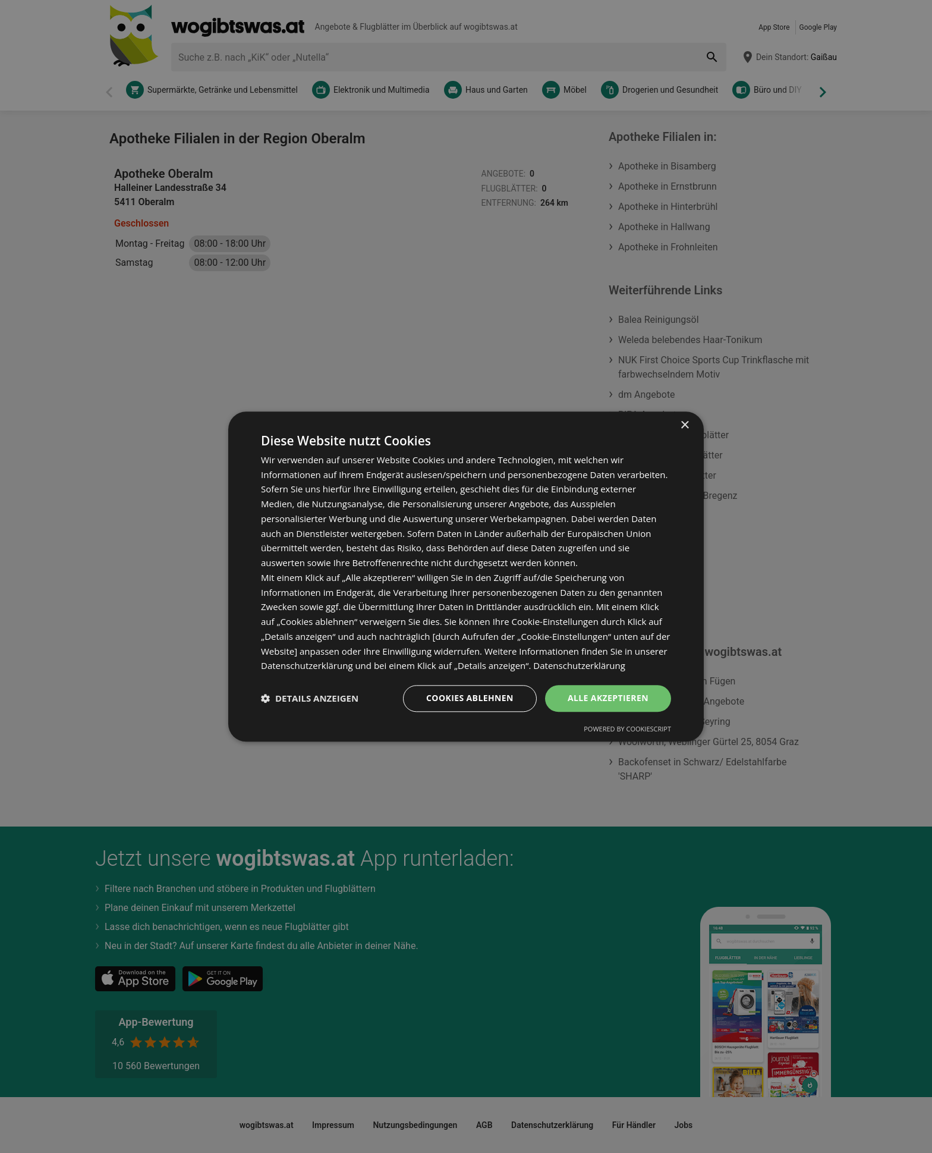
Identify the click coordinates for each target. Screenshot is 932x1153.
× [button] (684, 425)
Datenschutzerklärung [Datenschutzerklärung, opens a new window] (579, 666)
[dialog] (466, 576)
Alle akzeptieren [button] (608, 697)
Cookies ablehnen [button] (470, 697)
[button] (309, 698)
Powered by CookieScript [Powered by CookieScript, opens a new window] (627, 728)
